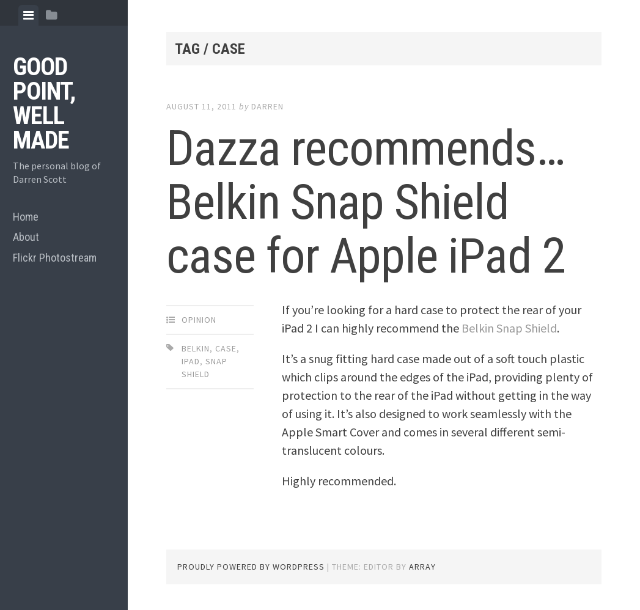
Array (422, 566)
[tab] (28, 15)
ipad (191, 361)
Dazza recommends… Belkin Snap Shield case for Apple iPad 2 (365, 202)
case (226, 348)
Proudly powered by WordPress (251, 566)
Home (26, 216)
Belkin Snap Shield (509, 328)
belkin (196, 348)
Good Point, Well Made (44, 104)
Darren (267, 106)
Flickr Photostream (55, 257)
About (26, 236)
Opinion (199, 319)
